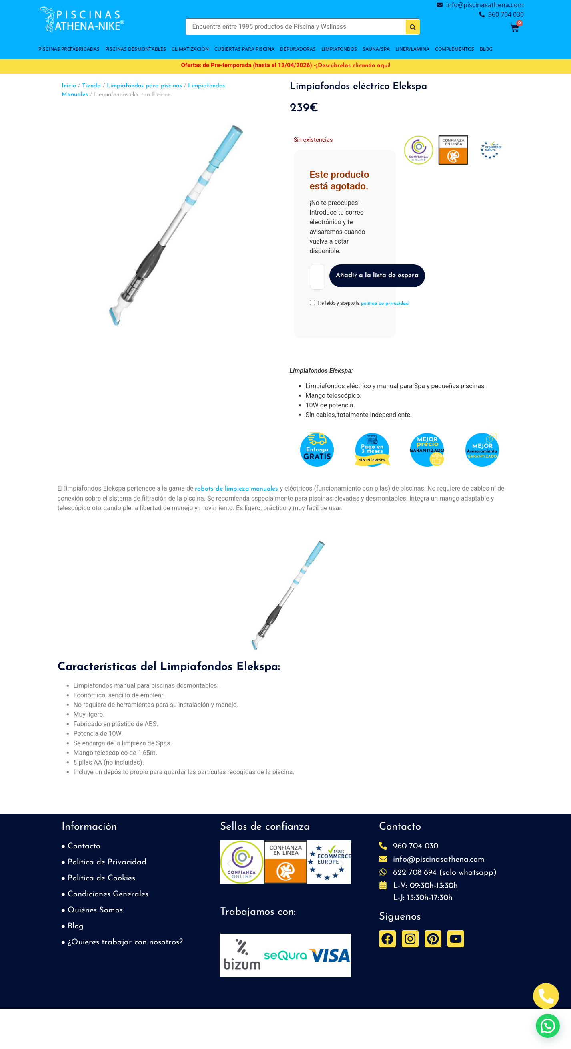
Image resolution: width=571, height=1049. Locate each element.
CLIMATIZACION (190, 49)
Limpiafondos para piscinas (144, 86)
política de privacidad (385, 303)
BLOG (486, 49)
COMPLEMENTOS (454, 49)
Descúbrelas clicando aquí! (354, 66)
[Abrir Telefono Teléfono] (546, 996)
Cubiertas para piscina (244, 49)
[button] (229, 864)
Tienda (91, 86)
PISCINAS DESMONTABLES (135, 49)
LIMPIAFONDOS (339, 49)
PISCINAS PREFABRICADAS (69, 49)
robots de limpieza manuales (236, 489)
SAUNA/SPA (376, 49)
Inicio (69, 86)
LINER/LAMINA (412, 49)
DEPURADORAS (298, 49)
